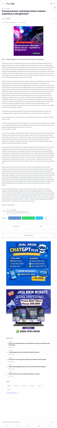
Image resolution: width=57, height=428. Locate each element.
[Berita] (25, 385)
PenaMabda (8, 422)
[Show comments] (50, 426)
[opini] (11, 341)
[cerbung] (32, 385)
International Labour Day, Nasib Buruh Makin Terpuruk (24, 374)
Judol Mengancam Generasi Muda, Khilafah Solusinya (24, 352)
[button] (52, 3)
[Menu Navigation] (2, 3)
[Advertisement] (28, 407)
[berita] (17, 385)
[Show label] (12, 393)
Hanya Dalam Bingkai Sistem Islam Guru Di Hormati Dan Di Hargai (27, 366)
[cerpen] (40, 385)
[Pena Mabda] (8, 18)
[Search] (54, 3)
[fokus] (9, 389)
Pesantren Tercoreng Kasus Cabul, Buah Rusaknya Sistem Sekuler (27, 359)
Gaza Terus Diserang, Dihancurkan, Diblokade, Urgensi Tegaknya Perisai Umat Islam (29, 344)
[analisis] (9, 385)
